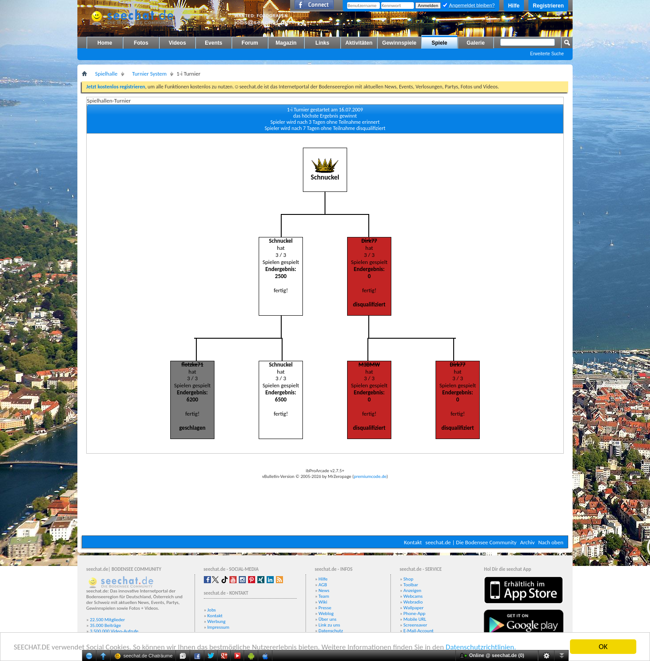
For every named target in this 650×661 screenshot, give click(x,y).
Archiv (527, 542)
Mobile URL (414, 619)
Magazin (285, 43)
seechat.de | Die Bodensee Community (470, 542)
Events (213, 43)
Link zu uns (329, 625)
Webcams (413, 596)
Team (323, 596)
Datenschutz (330, 631)
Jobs (211, 610)
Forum (249, 43)
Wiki (322, 602)
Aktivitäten (358, 43)
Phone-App (414, 613)
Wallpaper (413, 608)
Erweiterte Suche (547, 53)
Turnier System (149, 73)
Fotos (141, 43)
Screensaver (415, 625)
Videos (177, 43)
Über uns (327, 619)
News (323, 590)
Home (104, 43)
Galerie (475, 43)
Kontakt (413, 542)
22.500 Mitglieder (107, 620)
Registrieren (548, 6)
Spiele (439, 43)
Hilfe (514, 6)
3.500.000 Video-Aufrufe (114, 631)
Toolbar (410, 585)
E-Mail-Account (418, 631)
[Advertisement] (325, 509)
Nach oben (550, 542)
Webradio (413, 602)
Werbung (216, 621)
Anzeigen (412, 590)
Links (322, 43)
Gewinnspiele (399, 43)
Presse (324, 608)
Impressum (218, 627)
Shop (408, 579)
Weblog (325, 613)
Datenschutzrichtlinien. (481, 647)
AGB (322, 585)
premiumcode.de (370, 476)
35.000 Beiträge (105, 625)
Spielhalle (106, 73)
